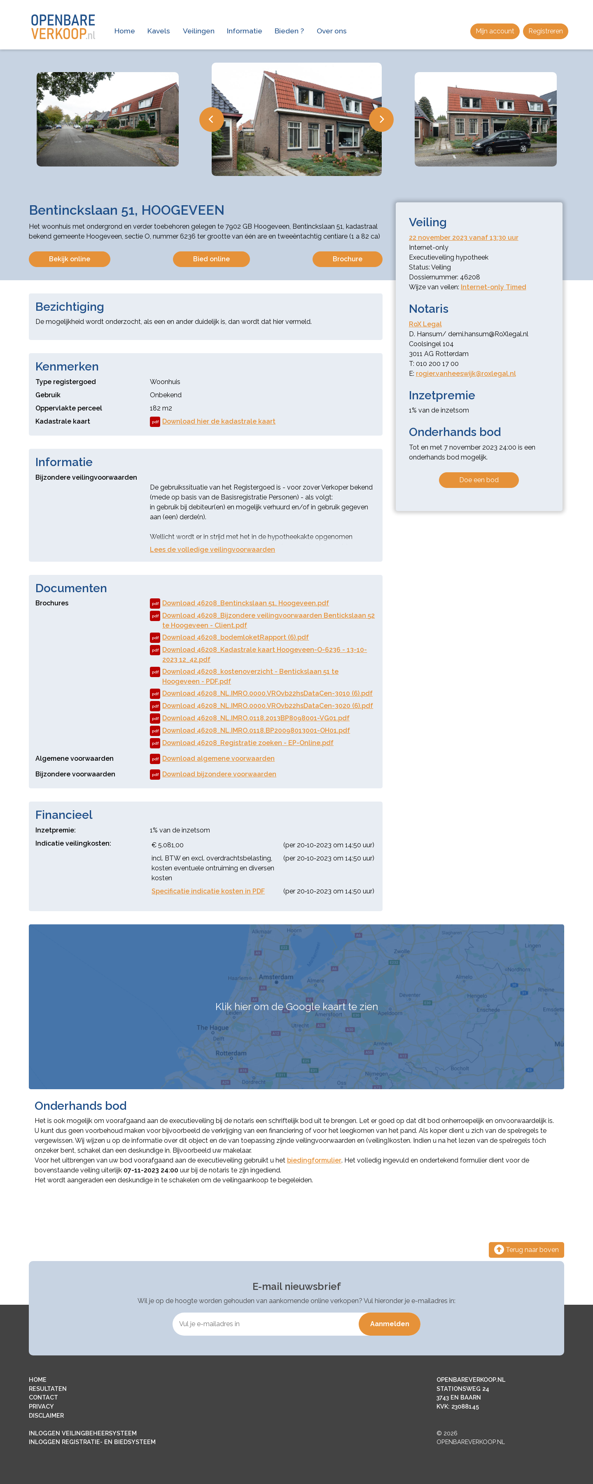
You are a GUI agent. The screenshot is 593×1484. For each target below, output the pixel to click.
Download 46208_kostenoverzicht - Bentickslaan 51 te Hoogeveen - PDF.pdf (244, 676)
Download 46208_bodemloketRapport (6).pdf (229, 638)
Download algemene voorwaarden (212, 759)
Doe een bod (479, 480)
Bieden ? (289, 30)
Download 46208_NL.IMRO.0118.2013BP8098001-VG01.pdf (250, 718)
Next (381, 119)
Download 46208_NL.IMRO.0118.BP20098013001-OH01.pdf (250, 731)
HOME (38, 1379)
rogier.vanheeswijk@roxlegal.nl (466, 373)
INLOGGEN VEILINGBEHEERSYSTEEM (83, 1433)
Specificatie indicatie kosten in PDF (208, 891)
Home (124, 30)
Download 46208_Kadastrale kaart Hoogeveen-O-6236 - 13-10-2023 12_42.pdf (258, 654)
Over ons (332, 30)
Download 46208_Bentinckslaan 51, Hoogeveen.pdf (239, 603)
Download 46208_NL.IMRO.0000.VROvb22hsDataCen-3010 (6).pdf (261, 694)
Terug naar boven (526, 1250)
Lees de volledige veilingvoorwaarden (212, 549)
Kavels (158, 30)
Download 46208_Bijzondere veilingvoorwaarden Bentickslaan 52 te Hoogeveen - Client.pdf (262, 620)
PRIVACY (41, 1406)
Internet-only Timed (493, 287)
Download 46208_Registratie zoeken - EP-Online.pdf (242, 743)
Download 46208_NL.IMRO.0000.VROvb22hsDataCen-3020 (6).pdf (261, 706)
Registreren (545, 31)
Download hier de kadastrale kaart (212, 422)
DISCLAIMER (46, 1415)
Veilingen (199, 30)
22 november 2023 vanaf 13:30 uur (463, 237)
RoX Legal (425, 324)
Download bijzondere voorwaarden (213, 774)
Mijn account (495, 31)
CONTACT (43, 1397)
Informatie (244, 30)
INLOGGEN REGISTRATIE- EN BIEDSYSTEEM (92, 1441)
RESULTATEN (48, 1388)
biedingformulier (314, 1160)
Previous (211, 119)
